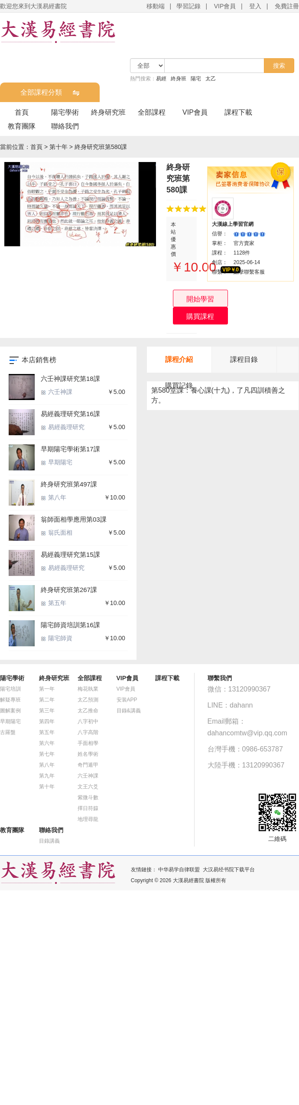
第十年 (58, 146)
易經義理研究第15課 (70, 554)
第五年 (53, 602)
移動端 (155, 6)
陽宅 (196, 79)
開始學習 (200, 299)
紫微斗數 (88, 797)
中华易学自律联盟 (179, 870)
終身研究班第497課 (69, 484)
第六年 (47, 743)
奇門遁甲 (88, 765)
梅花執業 (88, 689)
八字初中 (88, 721)
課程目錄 (244, 359)
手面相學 (88, 743)
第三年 (47, 711)
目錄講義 (49, 841)
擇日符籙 (88, 808)
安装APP (127, 700)
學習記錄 (188, 6)
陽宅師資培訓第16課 (70, 625)
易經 (161, 79)
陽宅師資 (56, 638)
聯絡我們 (65, 126)
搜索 (279, 65)
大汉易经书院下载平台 (229, 870)
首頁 (22, 112)
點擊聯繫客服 (249, 272)
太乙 (210, 79)
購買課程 (200, 316)
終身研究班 (108, 112)
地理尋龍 (88, 819)
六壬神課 (56, 391)
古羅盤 (8, 732)
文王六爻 (88, 787)
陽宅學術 (65, 112)
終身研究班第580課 (101, 146)
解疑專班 (10, 700)
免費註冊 (287, 6)
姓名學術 (88, 754)
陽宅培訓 (10, 689)
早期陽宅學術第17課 (70, 449)
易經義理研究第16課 (70, 413)
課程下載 (238, 112)
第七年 (47, 754)
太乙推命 (88, 711)
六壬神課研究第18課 (70, 378)
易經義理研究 (62, 426)
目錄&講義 (129, 711)
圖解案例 (10, 711)
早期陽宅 (56, 462)
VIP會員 (225, 6)
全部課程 (152, 112)
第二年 (47, 700)
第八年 (53, 497)
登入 (255, 6)
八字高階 (88, 732)
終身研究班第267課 (69, 589)
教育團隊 (22, 126)
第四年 (47, 721)
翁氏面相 (56, 532)
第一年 (47, 689)
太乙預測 (88, 700)
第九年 (47, 776)
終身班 (178, 79)
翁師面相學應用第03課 (74, 519)
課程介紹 (179, 359)
